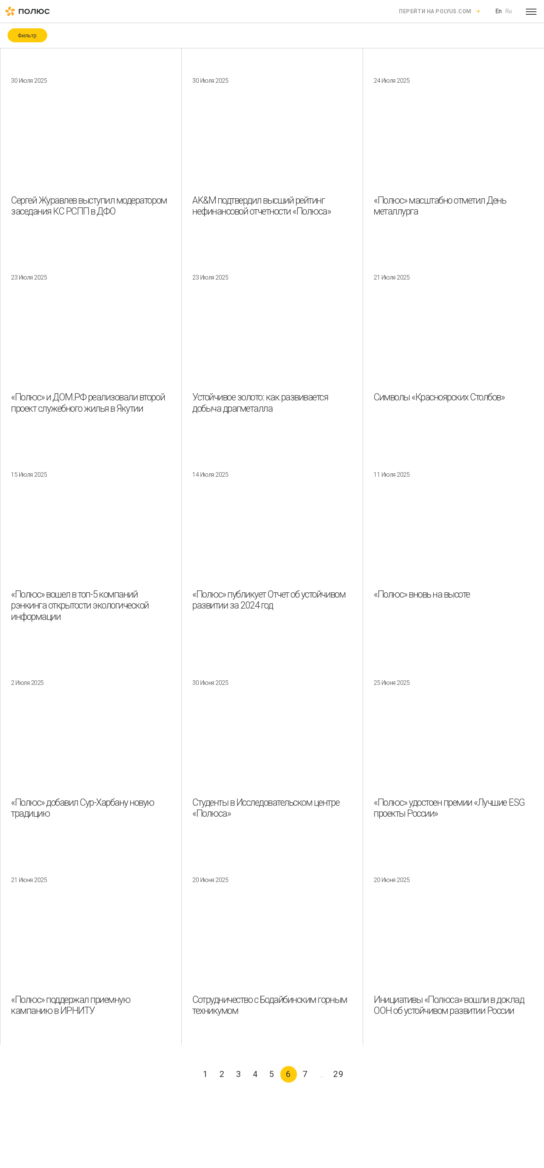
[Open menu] (531, 11)
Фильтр (27, 35)
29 (338, 1074)
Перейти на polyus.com (435, 11)
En (498, 11)
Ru (508, 11)
